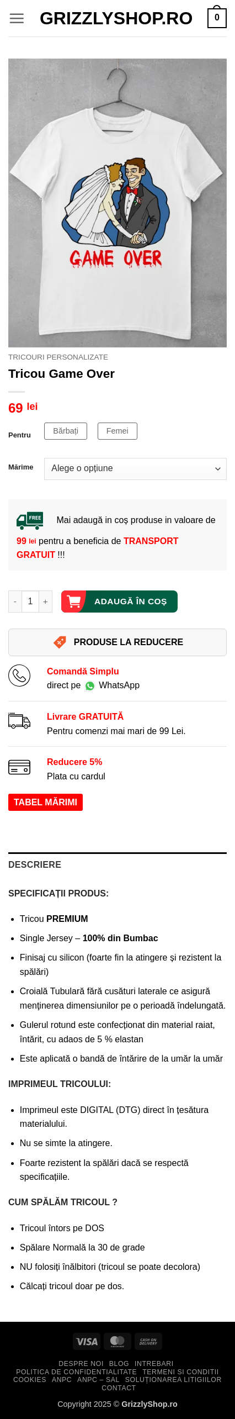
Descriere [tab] (34, 864)
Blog (119, 1364)
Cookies (29, 1380)
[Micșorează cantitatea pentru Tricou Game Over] (15, 601)
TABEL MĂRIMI (45, 802)
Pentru (19, 435)
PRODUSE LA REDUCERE (118, 642)
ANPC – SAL (98, 1380)
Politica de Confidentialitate (76, 1372)
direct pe (93, 685)
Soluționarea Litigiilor (173, 1380)
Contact (119, 1388)
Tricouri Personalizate (58, 357)
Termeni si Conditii (180, 1372)
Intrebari (154, 1364)
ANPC (62, 1380)
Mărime (20, 467)
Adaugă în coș (130, 601)
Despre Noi (81, 1364)
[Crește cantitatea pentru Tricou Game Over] (45, 601)
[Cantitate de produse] (30, 601)
